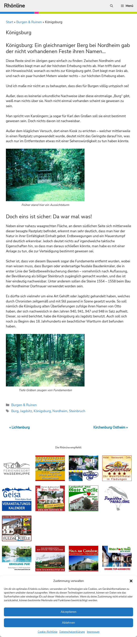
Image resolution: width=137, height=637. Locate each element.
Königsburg (42, 411)
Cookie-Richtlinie (47, 632)
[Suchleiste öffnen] (111, 6)
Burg (14, 411)
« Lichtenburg (19, 427)
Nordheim (59, 411)
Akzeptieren (68, 612)
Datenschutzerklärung (72, 632)
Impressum (93, 632)
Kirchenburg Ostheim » (110, 427)
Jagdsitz (26, 411)
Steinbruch (77, 411)
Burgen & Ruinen (29, 22)
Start (9, 22)
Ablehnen (68, 623)
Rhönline (14, 5)
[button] (131, 581)
